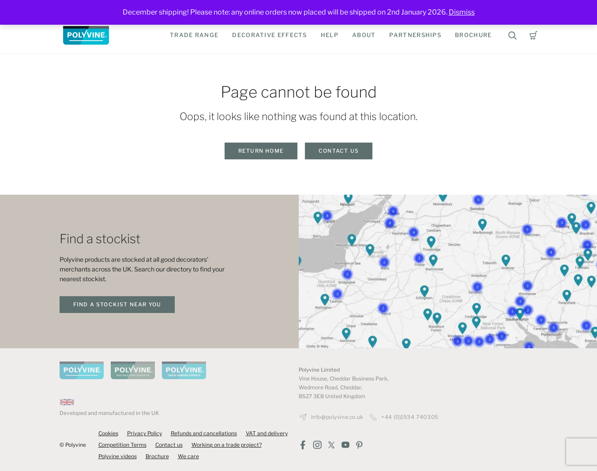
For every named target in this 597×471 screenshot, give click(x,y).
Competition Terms (122, 444)
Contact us (339, 150)
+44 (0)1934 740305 (410, 417)
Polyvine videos (117, 456)
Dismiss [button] (462, 12)
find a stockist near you (117, 304)
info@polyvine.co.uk (337, 417)
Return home (261, 150)
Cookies (108, 433)
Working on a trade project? (226, 444)
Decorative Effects (269, 34)
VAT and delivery (267, 433)
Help (329, 34)
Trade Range (194, 34)
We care (188, 456)
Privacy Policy (144, 433)
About (364, 34)
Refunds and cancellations (204, 433)
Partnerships (415, 34)
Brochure (473, 34)
